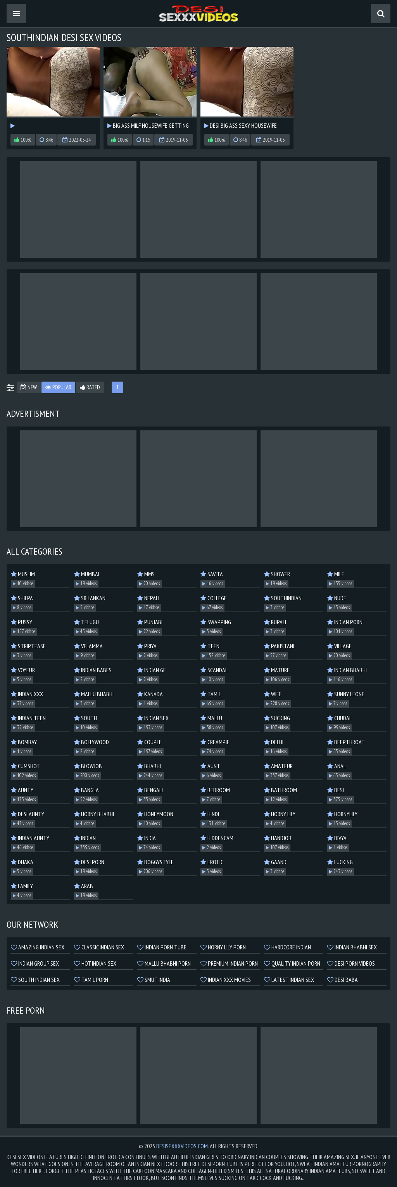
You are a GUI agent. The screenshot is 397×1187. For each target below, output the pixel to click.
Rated (90, 387)
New (29, 387)
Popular (58, 387)
